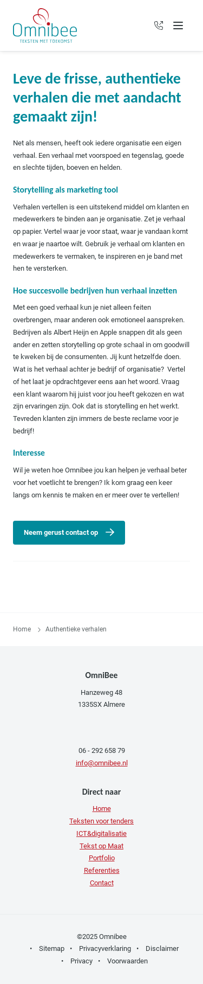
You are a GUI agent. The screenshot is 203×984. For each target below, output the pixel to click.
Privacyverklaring (105, 948)
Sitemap (51, 948)
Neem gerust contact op (61, 532)
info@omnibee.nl (102, 763)
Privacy (81, 961)
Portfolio (102, 858)
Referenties (102, 870)
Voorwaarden (127, 961)
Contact (102, 883)
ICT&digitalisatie (101, 833)
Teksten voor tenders (101, 821)
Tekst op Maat (101, 846)
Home (22, 629)
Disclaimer (162, 948)
